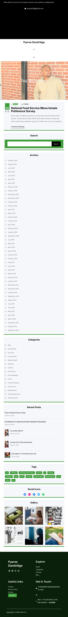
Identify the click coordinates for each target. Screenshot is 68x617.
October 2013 (12, 292)
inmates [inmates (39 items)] (8, 476)
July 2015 (11, 240)
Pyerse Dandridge (34, 42)
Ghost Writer (12, 349)
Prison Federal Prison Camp (15, 413)
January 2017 (12, 221)
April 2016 (11, 225)
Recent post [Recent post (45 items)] (50, 476)
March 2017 (12, 213)
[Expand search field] (34, 57)
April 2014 (11, 270)
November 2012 (13, 323)
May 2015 (11, 243)
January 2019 (12, 191)
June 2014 (11, 266)
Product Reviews (13, 383)
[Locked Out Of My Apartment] (6, 445)
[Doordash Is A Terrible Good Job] (7, 455)
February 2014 (13, 277)
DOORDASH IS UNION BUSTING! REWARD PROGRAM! (25, 422)
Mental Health (12, 360)
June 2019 (11, 175)
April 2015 (11, 247)
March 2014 (12, 274)
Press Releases (13, 375)
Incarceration (12, 356)
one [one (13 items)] (22, 476)
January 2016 (12, 232)
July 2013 (11, 304)
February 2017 (12, 217)
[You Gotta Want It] (6, 433)
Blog (9, 345)
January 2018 (12, 206)
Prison (15, 104)
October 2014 (12, 258)
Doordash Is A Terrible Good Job (23, 454)
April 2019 (11, 183)
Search (56, 144)
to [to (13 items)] (13, 480)
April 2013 (11, 315)
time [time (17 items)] (7, 480)
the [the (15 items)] (59, 476)
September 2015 (13, 236)
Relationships (12, 390)
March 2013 (12, 319)
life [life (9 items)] (16, 476)
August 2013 (12, 300)
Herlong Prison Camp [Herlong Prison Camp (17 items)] (27, 473)
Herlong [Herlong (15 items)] (13, 473)
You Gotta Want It (16, 431)
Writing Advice (13, 398)
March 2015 (12, 251)
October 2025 (12, 160)
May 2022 (11, 172)
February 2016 (13, 228)
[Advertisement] (34, 24)
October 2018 (12, 202)
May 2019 (11, 179)
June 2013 (11, 307)
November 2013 (13, 289)
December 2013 (13, 285)
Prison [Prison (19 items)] (29, 476)
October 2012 (12, 326)
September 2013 (13, 296)
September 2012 (13, 330)
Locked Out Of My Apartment (21, 442)
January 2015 (12, 255)
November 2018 (13, 198)
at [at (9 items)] (7, 473)
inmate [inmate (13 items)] (51, 473)
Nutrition (11, 364)
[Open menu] (34, 49)
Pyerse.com (12, 386)
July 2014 (11, 262)
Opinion (10, 368)
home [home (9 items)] (39, 473)
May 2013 (11, 311)
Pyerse (25, 104)
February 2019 (13, 187)
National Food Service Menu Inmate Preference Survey (34, 110)
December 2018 (13, 194)
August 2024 (12, 164)
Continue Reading (17, 127)
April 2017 (11, 209)
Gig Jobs (11, 352)
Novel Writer (10, 612)
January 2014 (12, 281)
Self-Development (14, 394)
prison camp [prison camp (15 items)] (38, 476)
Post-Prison (12, 371)
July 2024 (11, 168)
